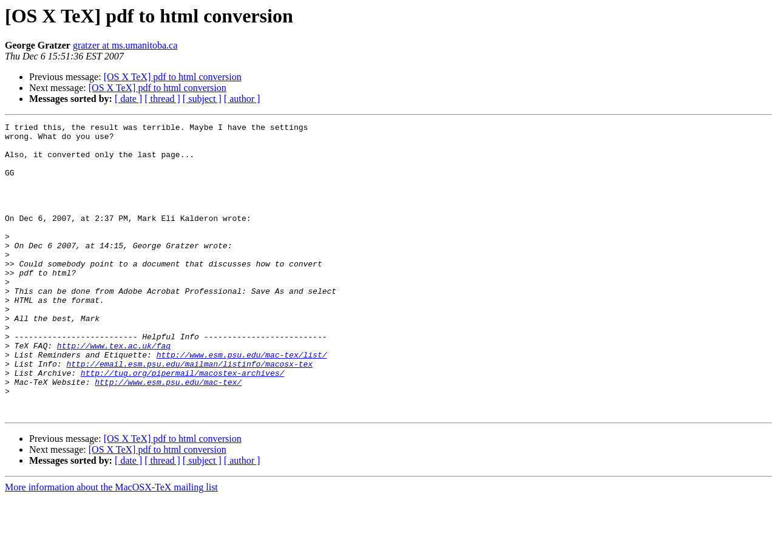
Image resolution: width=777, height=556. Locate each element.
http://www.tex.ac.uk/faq (114, 390)
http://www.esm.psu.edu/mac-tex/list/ (242, 401)
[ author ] (242, 98)
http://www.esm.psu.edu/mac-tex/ (168, 434)
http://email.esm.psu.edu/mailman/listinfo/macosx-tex (189, 412)
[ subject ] (202, 98)
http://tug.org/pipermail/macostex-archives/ (182, 423)
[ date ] (128, 98)
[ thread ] (162, 98)
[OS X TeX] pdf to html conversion (173, 77)
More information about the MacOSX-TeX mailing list (111, 545)
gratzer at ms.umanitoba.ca (125, 45)
